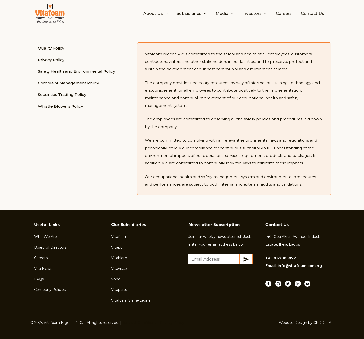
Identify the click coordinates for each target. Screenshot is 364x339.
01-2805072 (285, 258)
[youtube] (307, 284)
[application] (170, 13)
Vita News (43, 268)
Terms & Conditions (139, 322)
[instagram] (279, 284)
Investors (257, 13)
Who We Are (45, 236)
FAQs (39, 279)
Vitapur (117, 247)
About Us (161, 13)
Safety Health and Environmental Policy (76, 71)
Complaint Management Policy (68, 83)
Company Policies (50, 289)
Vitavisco (119, 268)
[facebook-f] (269, 284)
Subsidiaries (196, 13)
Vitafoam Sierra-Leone (131, 300)
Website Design (293, 322)
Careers (285, 13)
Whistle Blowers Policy (60, 106)
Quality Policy (51, 48)
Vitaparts (119, 289)
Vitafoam (119, 236)
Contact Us (313, 13)
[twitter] (289, 284)
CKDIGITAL (323, 322)
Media (228, 13)
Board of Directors (50, 247)
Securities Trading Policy (62, 94)
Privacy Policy (51, 59)
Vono (115, 279)
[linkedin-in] (299, 284)
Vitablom (119, 258)
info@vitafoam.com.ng (300, 265)
